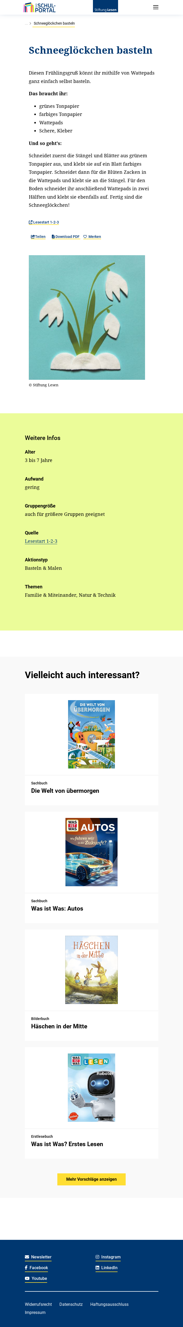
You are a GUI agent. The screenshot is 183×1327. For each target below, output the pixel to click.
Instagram (108, 1256)
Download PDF (66, 237)
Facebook (36, 1267)
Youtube (36, 1278)
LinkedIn (107, 1267)
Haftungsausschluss (109, 1304)
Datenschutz (71, 1304)
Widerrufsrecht (38, 1304)
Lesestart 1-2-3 (44, 222)
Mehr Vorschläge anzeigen (91, 1179)
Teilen (38, 237)
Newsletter (38, 1256)
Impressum (35, 1312)
